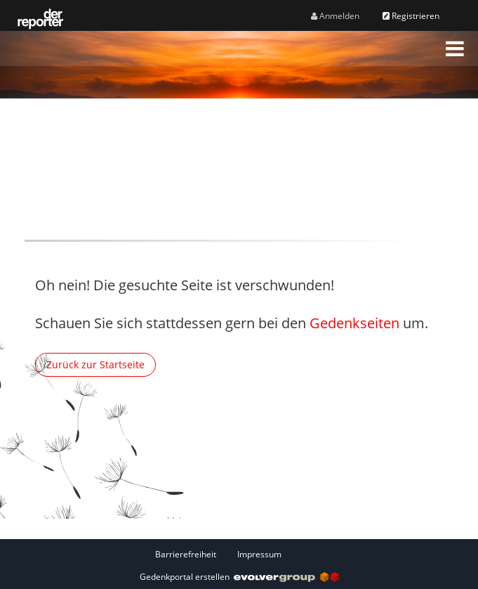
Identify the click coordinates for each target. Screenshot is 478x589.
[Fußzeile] (239, 554)
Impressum (259, 554)
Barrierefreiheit (185, 554)
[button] (455, 48)
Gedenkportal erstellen (239, 577)
